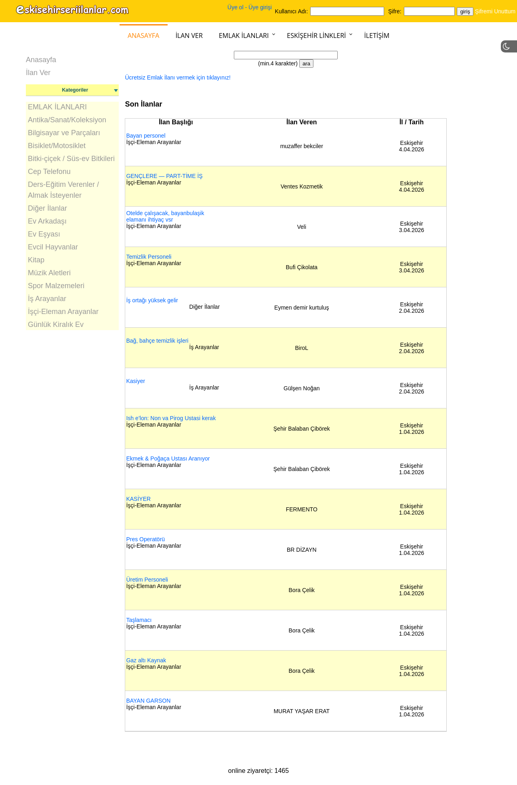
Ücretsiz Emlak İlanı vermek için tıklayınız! (177, 77)
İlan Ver (188, 35)
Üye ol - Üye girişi (249, 7)
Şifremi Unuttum (495, 11)
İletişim (376, 35)
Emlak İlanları (244, 35)
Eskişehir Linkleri (316, 35)
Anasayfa (144, 35)
